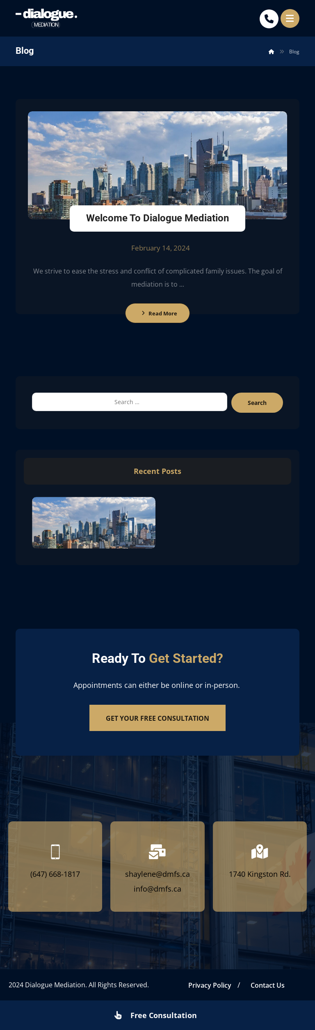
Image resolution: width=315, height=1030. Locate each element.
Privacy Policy (209, 985)
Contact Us (268, 985)
